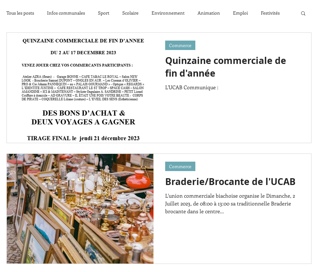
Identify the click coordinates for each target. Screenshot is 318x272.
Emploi (240, 13)
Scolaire (130, 13)
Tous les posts (20, 13)
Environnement (168, 13)
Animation (209, 13)
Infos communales (66, 13)
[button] (303, 13)
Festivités (270, 13)
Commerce (180, 45)
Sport (103, 13)
